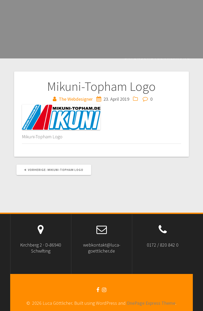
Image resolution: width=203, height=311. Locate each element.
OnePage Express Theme (151, 303)
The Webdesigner (76, 99)
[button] (61, 117)
